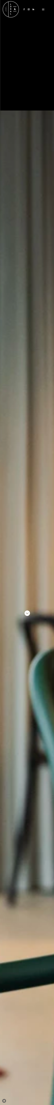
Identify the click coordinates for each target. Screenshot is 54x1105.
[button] (4, 1101)
